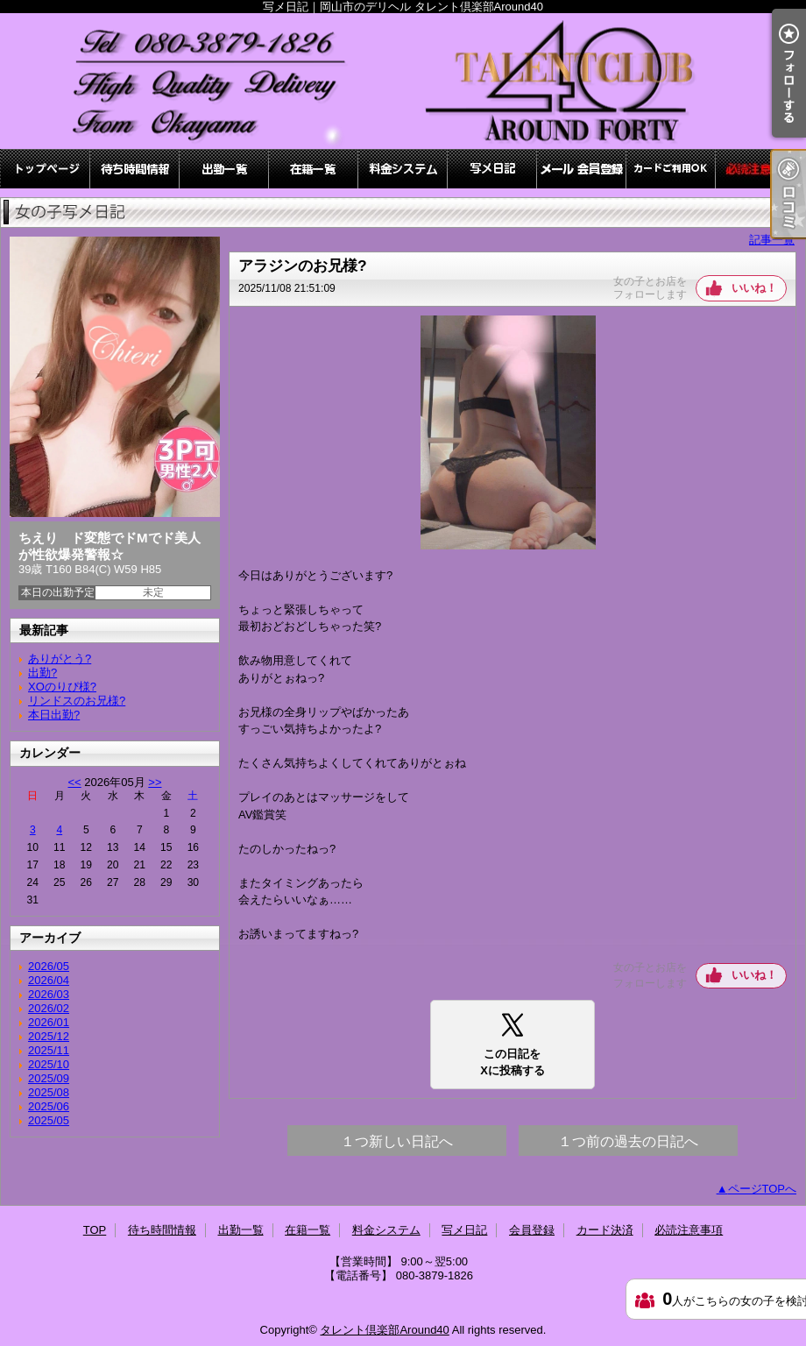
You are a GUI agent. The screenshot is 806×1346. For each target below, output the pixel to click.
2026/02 (48, 1008)
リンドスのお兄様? (76, 700)
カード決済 (671, 168)
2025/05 (48, 1120)
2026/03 (48, 994)
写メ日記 (492, 168)
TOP (45, 168)
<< (74, 782)
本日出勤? (54, 714)
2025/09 (48, 1078)
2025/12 (48, 1036)
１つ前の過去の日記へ (628, 1141)
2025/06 (48, 1106)
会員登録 (581, 168)
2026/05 (48, 966)
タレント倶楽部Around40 (384, 1329)
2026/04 (48, 980)
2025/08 (48, 1092)
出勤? (42, 672)
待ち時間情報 (135, 168)
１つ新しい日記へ (397, 1141)
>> (154, 782)
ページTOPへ (762, 1188)
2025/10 (48, 1064)
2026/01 (48, 1022)
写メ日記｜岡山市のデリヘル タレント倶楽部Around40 (403, 81)
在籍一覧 (313, 168)
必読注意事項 (760, 168)
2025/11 (48, 1050)
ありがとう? (59, 658)
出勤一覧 (224, 168)
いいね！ (754, 287)
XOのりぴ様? (62, 686)
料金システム (403, 168)
